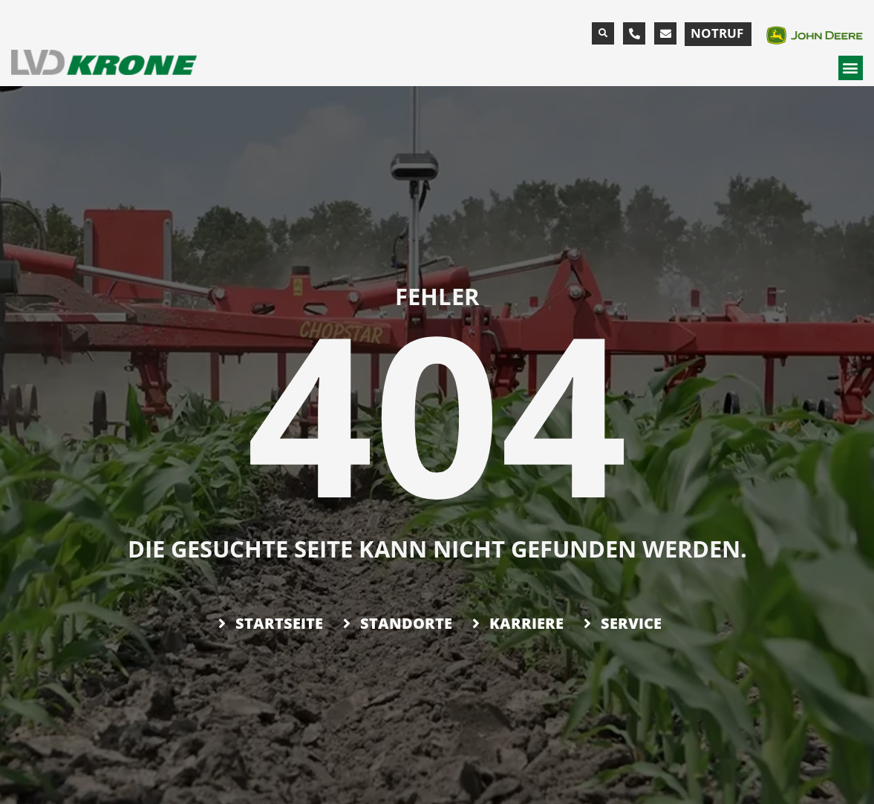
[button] (603, 33)
